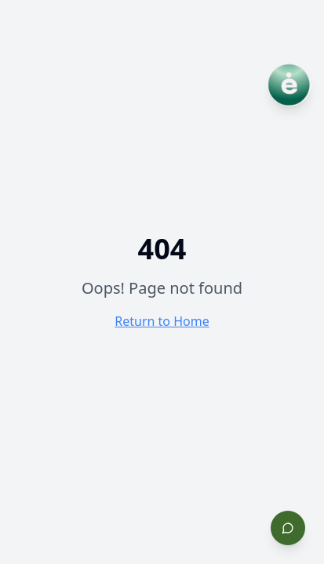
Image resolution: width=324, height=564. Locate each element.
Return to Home (162, 321)
